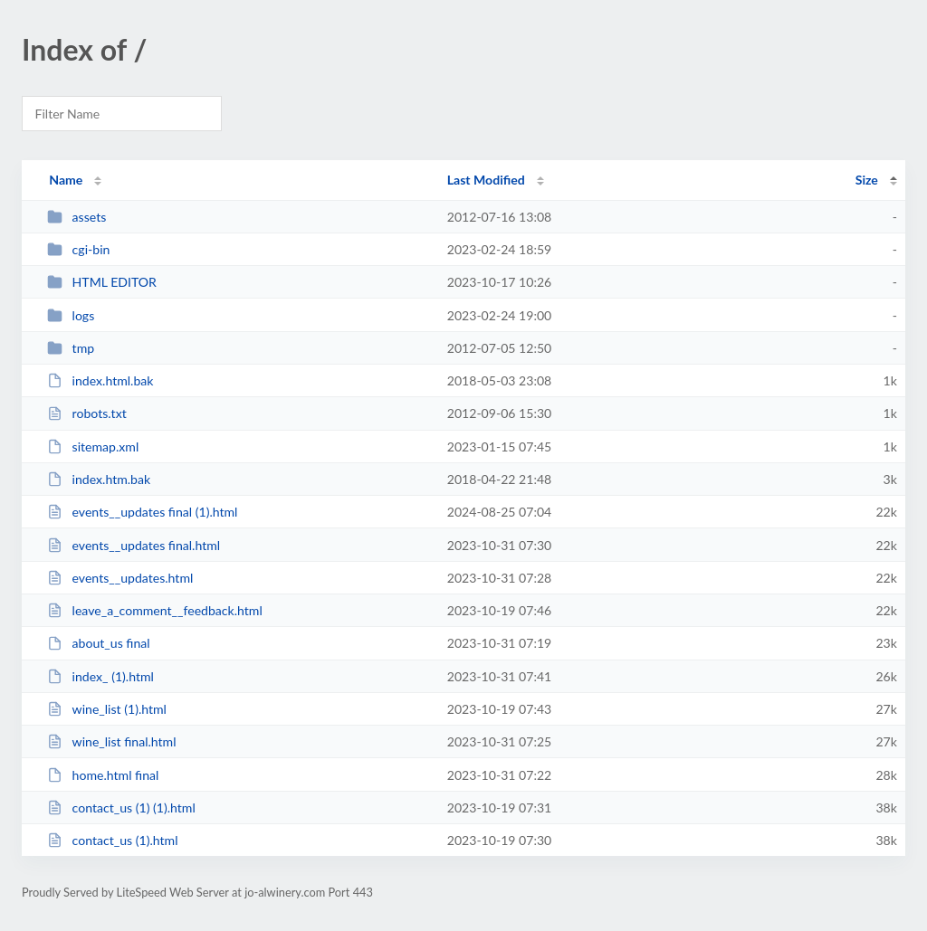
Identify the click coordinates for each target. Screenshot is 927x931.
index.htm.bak (98, 479)
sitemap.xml (93, 446)
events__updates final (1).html (142, 511)
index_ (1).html (100, 676)
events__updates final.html (133, 545)
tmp (70, 348)
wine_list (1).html (107, 709)
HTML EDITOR (102, 282)
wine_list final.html (111, 741)
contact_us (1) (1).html (121, 807)
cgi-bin (78, 249)
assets (76, 216)
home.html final (102, 775)
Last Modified (486, 179)
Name (65, 179)
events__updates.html (120, 577)
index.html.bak (100, 380)
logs (70, 315)
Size (866, 179)
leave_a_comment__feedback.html (155, 610)
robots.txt (87, 413)
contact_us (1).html (112, 840)
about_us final (98, 643)
